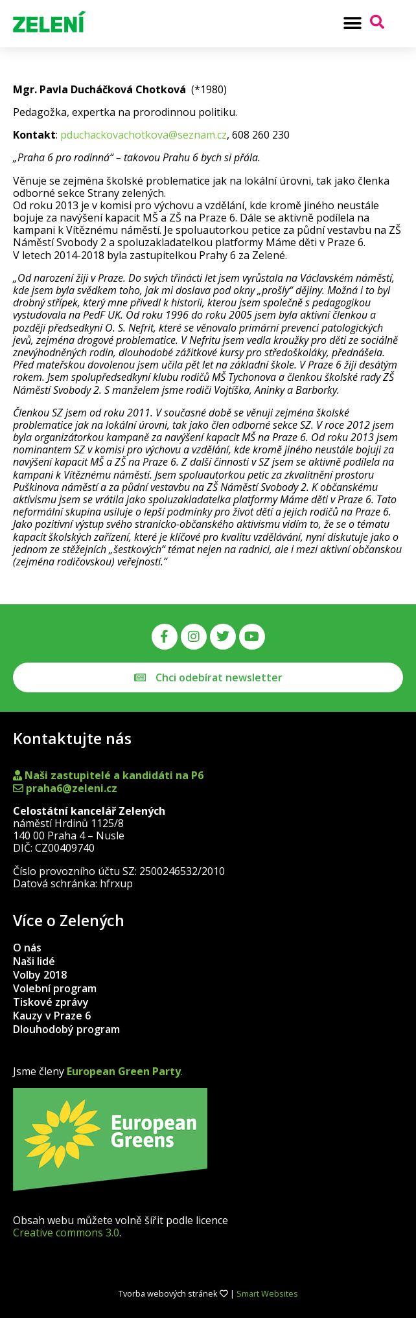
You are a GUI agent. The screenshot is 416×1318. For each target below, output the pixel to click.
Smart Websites (267, 1293)
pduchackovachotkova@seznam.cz (143, 135)
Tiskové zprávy (51, 1001)
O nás (27, 947)
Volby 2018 (40, 974)
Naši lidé (34, 961)
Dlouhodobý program (66, 1029)
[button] (352, 23)
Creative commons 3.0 (66, 1232)
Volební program (55, 988)
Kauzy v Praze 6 (52, 1015)
